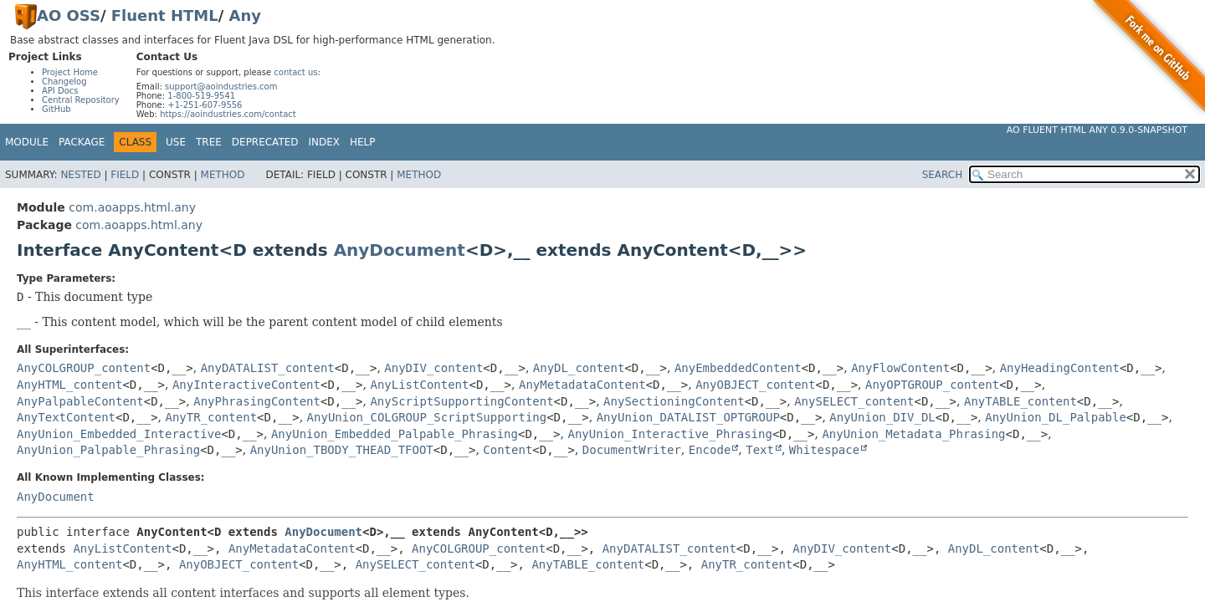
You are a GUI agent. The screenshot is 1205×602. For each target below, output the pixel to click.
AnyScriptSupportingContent (461, 401)
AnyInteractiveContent (246, 384)
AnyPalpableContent (80, 401)
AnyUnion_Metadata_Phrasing (913, 434)
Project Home (70, 72)
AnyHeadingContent (1060, 368)
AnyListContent (419, 384)
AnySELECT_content (854, 401)
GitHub (56, 109)
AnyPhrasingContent (256, 401)
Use (176, 142)
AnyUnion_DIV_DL (882, 417)
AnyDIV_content (433, 368)
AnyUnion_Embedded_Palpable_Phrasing (394, 434)
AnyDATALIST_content (268, 368)
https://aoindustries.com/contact (228, 114)
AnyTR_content (212, 417)
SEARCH (942, 175)
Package (82, 142)
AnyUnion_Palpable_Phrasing (108, 450)
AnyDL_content (579, 368)
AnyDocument (399, 250)
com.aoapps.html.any (132, 207)
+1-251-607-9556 (204, 105)
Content (507, 450)
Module (27, 142)
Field (124, 175)
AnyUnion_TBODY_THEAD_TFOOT (341, 450)
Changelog (64, 81)
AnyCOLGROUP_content (84, 368)
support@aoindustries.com (221, 86)
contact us (295, 72)
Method (223, 175)
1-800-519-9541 (201, 95)
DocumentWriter (631, 450)
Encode (710, 450)
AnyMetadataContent (582, 384)
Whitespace (824, 450)
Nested (80, 175)
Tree (209, 142)
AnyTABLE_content (1020, 401)
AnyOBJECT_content (755, 384)
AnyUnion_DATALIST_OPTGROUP (688, 417)
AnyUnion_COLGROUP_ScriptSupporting (427, 417)
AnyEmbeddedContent (738, 368)
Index (325, 142)
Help (363, 142)
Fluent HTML (164, 15)
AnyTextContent (66, 417)
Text (760, 450)
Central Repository (81, 100)
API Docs (60, 90)
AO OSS (68, 15)
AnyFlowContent (900, 368)
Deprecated (265, 142)
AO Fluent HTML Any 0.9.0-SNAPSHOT (1097, 130)
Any (245, 15)
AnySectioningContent (674, 401)
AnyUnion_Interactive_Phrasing (669, 434)
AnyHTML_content (69, 384)
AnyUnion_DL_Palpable (1055, 417)
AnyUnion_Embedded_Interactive (119, 434)
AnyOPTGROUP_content (932, 384)
